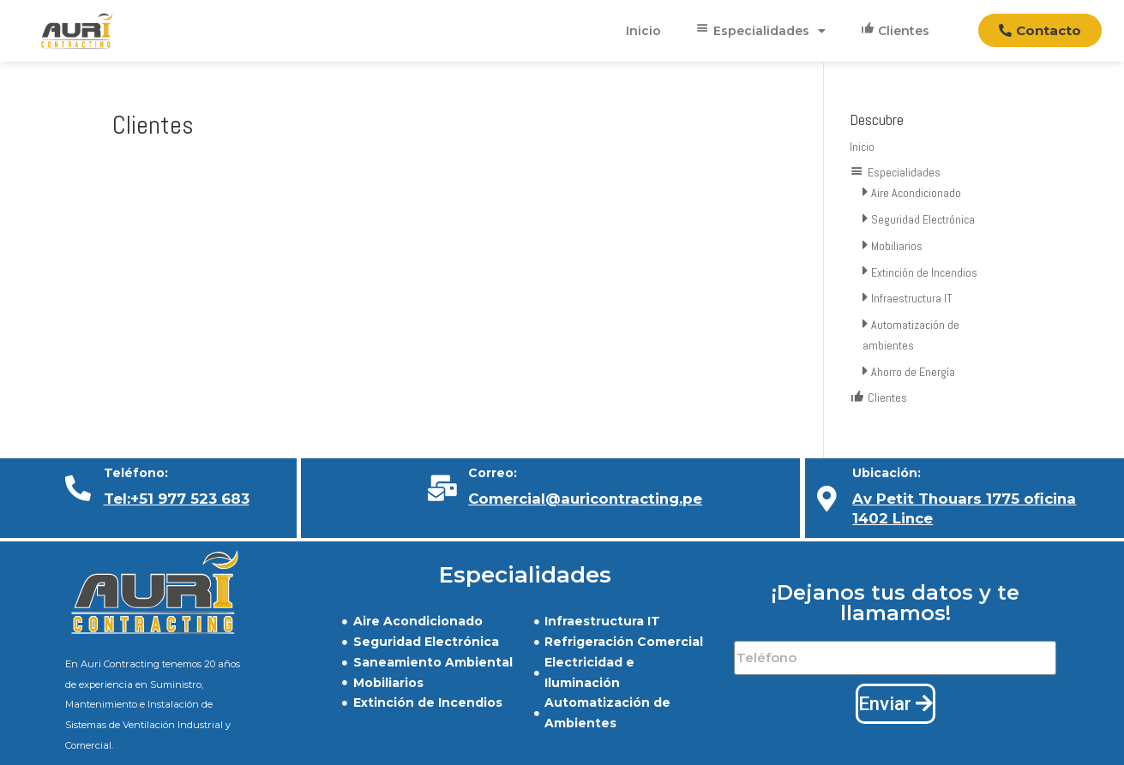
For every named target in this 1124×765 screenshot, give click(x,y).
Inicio (643, 31)
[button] (1040, 30)
